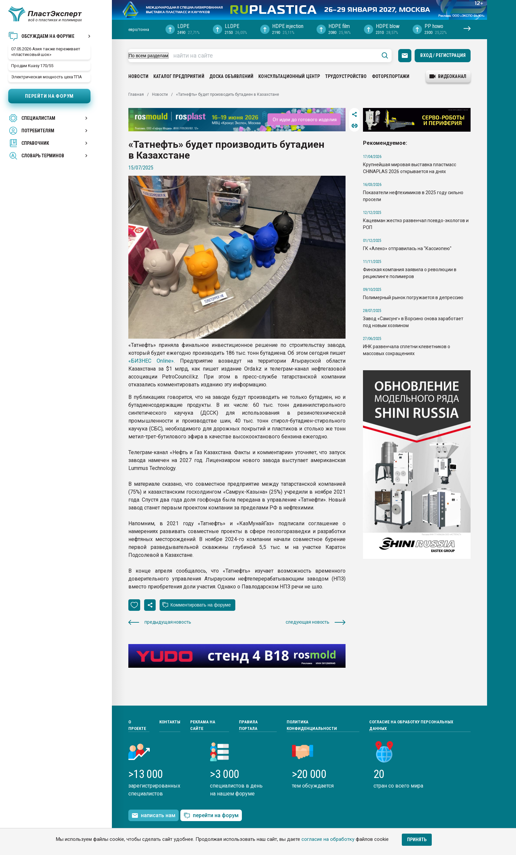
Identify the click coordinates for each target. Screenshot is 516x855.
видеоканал (447, 76)
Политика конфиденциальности (312, 725)
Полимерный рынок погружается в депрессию (413, 297)
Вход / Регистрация (443, 55)
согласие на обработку (327, 839)
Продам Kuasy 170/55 (32, 65)
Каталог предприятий (178, 76)
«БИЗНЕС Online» (151, 361)
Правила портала (248, 725)
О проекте (137, 725)
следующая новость (316, 622)
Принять (416, 839)
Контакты (169, 721)
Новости (138, 76)
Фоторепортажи (391, 76)
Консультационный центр (289, 76)
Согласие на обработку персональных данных (411, 725)
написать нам (153, 815)
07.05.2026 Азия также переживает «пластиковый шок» (45, 51)
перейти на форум (211, 815)
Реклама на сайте (202, 725)
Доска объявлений (231, 76)
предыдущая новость (159, 622)
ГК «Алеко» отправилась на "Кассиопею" (407, 248)
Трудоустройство (346, 76)
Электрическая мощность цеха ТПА (46, 76)
